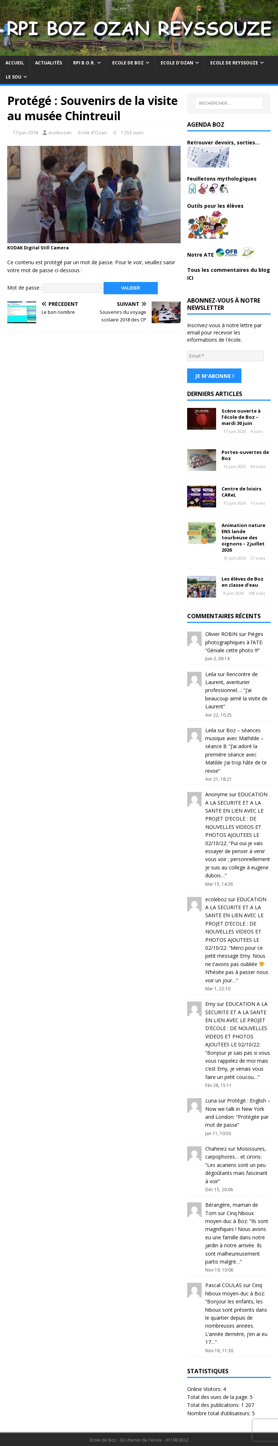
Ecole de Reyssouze (234, 63)
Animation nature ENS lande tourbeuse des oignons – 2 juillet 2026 (243, 536)
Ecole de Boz (128, 63)
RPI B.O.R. (84, 63)
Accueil (14, 63)
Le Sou (13, 77)
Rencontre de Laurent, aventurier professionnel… (231, 681)
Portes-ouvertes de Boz (245, 454)
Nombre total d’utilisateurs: (219, 1412)
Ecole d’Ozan (177, 63)
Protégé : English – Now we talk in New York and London (237, 1107)
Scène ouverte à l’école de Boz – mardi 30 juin (241, 415)
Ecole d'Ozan (92, 132)
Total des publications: (214, 1403)
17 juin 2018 (25, 132)
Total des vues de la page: (218, 1395)
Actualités (48, 63)
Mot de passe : (54, 287)
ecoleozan (60, 132)
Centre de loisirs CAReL (241, 490)
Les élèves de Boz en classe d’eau (243, 580)
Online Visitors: (205, 1387)
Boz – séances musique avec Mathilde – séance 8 (234, 737)
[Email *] (225, 356)
